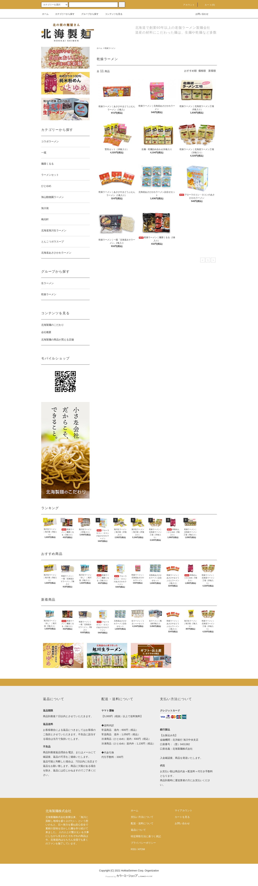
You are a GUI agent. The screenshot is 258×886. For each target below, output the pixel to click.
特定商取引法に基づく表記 (146, 836)
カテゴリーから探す (63, 14)
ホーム (45, 14)
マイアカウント (183, 810)
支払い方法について (142, 816)
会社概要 (46, 332)
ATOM (141, 849)
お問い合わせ (199, 14)
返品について (138, 829)
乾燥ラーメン (110, 48)
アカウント (187, 5)
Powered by (129, 876)
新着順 (212, 70)
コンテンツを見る (111, 14)
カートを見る (182, 816)
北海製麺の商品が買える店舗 (57, 339)
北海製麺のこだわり (52, 324)
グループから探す (88, 14)
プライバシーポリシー (143, 842)
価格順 (202, 70)
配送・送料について (142, 823)
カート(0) (207, 5)
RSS (133, 849)
